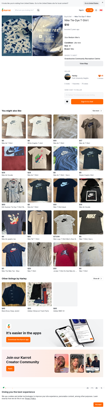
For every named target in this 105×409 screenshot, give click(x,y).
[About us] (96, 10)
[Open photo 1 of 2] (17, 35)
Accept (98, 404)
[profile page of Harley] (67, 77)
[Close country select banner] (102, 2)
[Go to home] (6, 10)
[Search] (38, 10)
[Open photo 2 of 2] (47, 35)
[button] (97, 111)
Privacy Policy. (30, 398)
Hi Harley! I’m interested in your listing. (83, 95)
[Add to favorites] (67, 101)
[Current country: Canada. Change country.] (101, 10)
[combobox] (25, 10)
